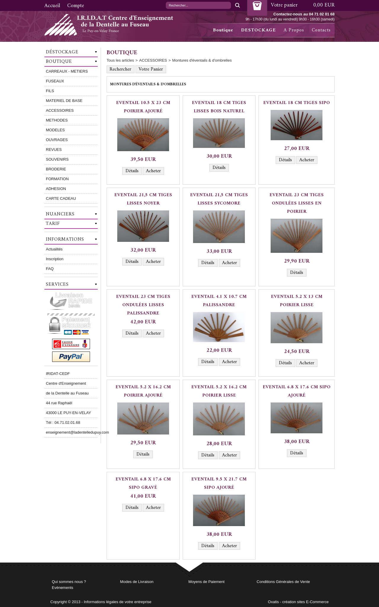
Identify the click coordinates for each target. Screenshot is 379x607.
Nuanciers (60, 214)
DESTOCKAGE (258, 30)
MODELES (55, 130)
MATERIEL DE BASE (64, 100)
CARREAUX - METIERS (67, 71)
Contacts (321, 30)
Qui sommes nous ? (69, 581)
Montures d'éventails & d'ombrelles (202, 60)
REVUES (54, 149)
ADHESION (56, 188)
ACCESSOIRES (60, 110)
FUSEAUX (55, 81)
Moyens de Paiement (206, 581)
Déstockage (62, 52)
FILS (50, 91)
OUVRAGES (57, 140)
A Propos (294, 30)
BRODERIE (56, 169)
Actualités (54, 249)
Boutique (223, 30)
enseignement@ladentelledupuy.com (72, 432)
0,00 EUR (324, 5)
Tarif (53, 224)
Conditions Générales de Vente (283, 581)
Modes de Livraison (137, 581)
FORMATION (57, 179)
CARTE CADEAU (61, 198)
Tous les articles (120, 60)
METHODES (57, 120)
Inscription (54, 259)
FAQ (50, 268)
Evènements (62, 587)
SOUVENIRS (57, 159)
